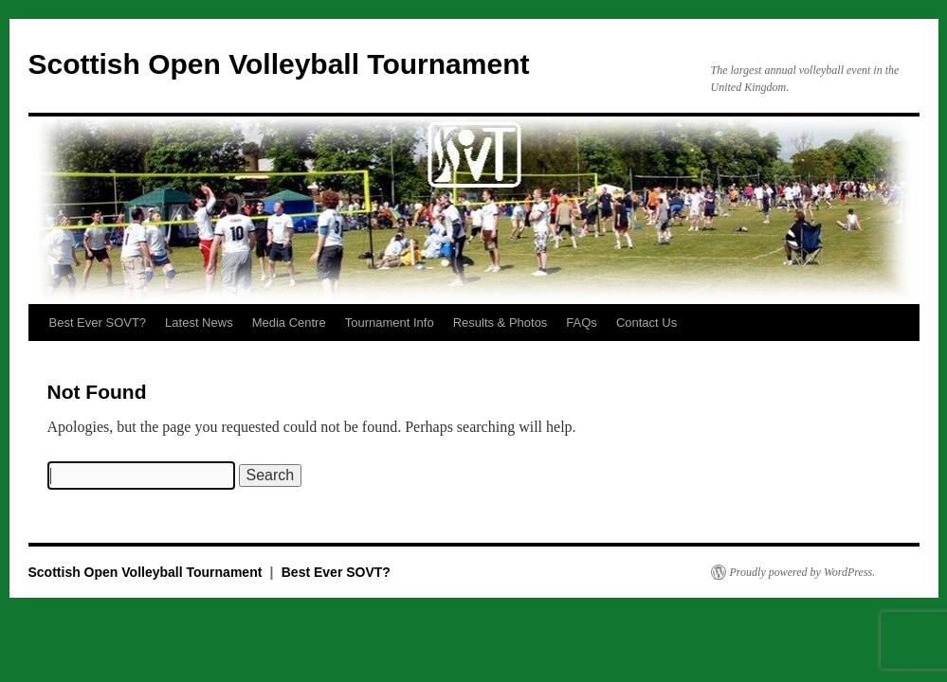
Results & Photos (500, 322)
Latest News (199, 322)
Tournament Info (389, 322)
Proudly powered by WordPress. (803, 572)
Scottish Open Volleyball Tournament (279, 64)
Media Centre (289, 322)
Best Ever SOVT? (98, 322)
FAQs (581, 322)
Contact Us (646, 322)
